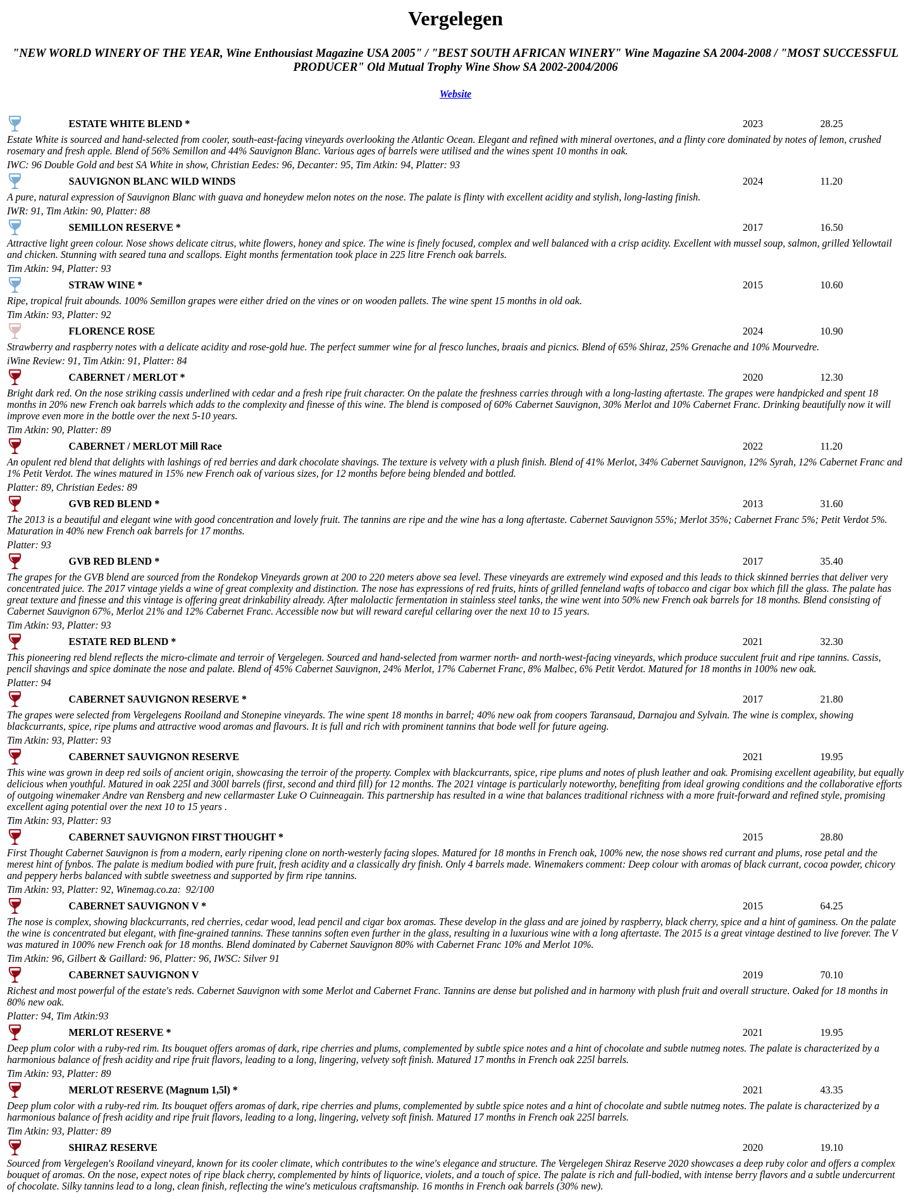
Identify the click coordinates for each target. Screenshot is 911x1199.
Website (455, 94)
